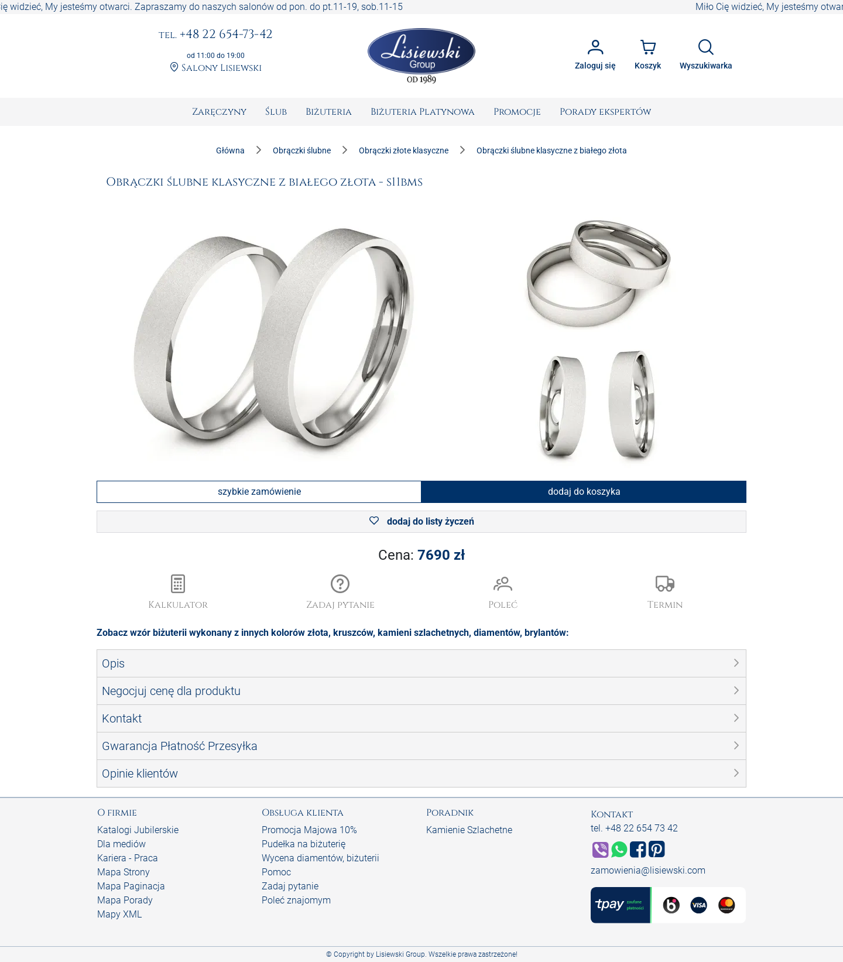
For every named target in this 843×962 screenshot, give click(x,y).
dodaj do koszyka (584, 491)
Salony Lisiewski (216, 68)
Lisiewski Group (400, 954)
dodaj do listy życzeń (421, 521)
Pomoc (276, 872)
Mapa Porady (125, 900)
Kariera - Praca (127, 858)
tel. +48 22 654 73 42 (634, 828)
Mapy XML (119, 914)
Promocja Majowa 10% (309, 830)
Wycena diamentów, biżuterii (320, 858)
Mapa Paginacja (131, 886)
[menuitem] (219, 112)
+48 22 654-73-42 (216, 35)
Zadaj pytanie (290, 886)
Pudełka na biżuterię (303, 844)
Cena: (421, 555)
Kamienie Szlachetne (469, 830)
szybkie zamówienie (259, 491)
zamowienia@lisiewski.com (648, 870)
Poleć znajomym (296, 900)
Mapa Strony (123, 872)
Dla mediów (121, 844)
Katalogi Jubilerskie (138, 830)
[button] (340, 593)
